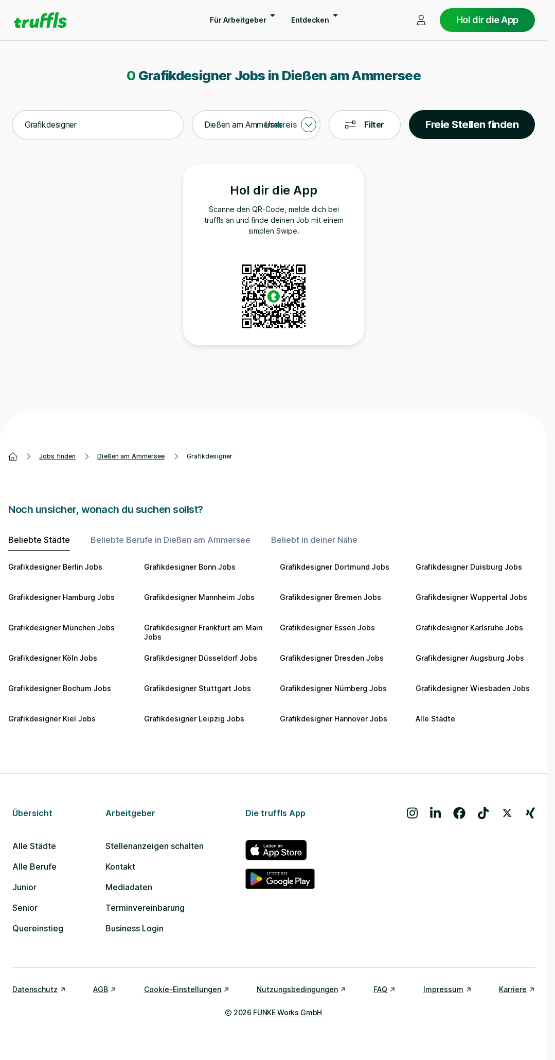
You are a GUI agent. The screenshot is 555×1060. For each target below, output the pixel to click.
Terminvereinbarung (145, 908)
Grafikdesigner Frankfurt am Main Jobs (203, 632)
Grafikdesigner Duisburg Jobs (469, 566)
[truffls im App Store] (280, 850)
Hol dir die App (487, 19)
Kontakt (120, 866)
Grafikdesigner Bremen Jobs (330, 597)
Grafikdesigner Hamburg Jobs (61, 597)
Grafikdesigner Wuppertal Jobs (471, 597)
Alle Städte (435, 718)
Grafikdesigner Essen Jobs (327, 627)
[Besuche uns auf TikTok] (483, 813)
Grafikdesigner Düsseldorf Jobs (200, 657)
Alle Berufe (34, 866)
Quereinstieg (37, 928)
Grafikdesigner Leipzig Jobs (194, 718)
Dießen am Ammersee (131, 456)
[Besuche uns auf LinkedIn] (435, 813)
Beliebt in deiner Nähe (314, 540)
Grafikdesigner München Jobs (61, 627)
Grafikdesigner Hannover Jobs (333, 718)
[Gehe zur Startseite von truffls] (40, 20)
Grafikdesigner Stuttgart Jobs (197, 688)
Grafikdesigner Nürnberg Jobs (333, 688)
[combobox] (98, 125)
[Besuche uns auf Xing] (530, 813)
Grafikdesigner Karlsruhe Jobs (469, 627)
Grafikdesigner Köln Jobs (52, 657)
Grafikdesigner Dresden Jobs (332, 657)
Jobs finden (57, 456)
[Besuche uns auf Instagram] (412, 813)
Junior (24, 887)
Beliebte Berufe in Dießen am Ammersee (170, 540)
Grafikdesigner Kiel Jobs (52, 718)
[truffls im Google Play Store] (280, 879)
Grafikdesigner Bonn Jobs (190, 566)
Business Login (134, 928)
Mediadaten (128, 887)
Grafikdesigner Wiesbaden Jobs (473, 688)
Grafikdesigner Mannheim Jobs (199, 597)
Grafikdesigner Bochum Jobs (59, 688)
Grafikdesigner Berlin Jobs (55, 566)
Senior (25, 908)
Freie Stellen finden (471, 124)
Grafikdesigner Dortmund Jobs (334, 566)
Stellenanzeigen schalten (154, 846)
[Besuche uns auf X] (507, 813)
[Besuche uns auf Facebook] (459, 813)
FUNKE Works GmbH (287, 1012)
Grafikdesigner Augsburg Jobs (470, 657)
